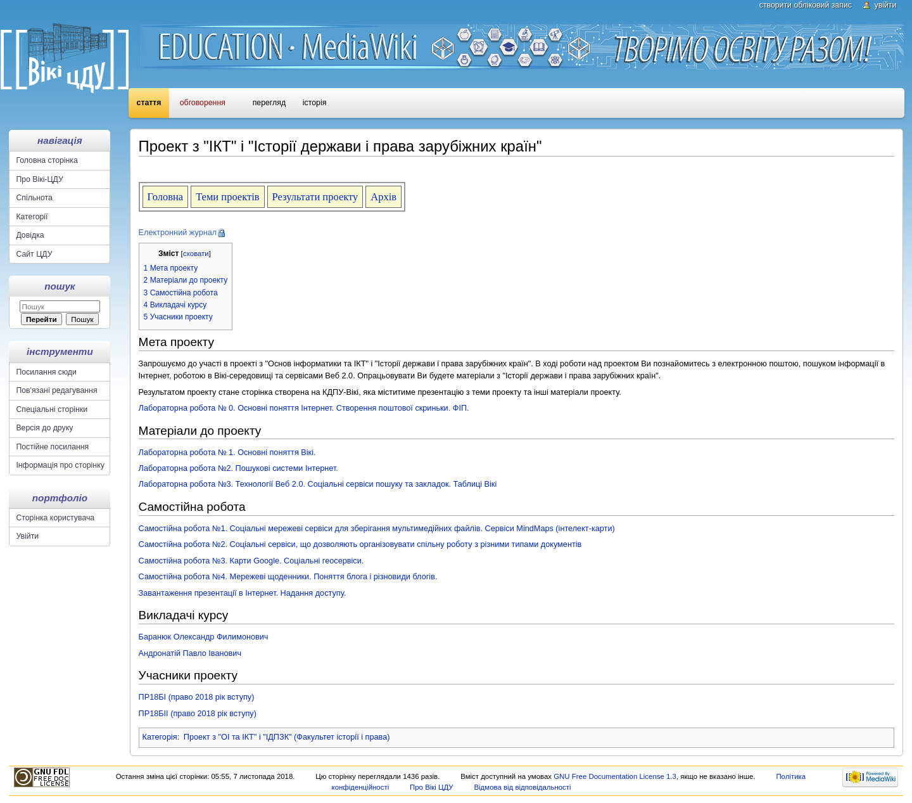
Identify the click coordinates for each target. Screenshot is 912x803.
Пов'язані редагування (56, 390)
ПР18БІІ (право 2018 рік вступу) (197, 713)
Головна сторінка (46, 160)
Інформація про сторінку (60, 465)
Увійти (886, 5)
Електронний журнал (178, 232)
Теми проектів (227, 197)
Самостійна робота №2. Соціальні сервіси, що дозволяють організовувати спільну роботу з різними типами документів (360, 544)
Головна (166, 197)
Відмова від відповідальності (522, 787)
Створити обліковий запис (805, 5)
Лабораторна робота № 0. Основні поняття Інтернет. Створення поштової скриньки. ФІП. (304, 408)
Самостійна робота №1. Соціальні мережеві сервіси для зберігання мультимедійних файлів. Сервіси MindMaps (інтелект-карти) (377, 528)
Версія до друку (44, 427)
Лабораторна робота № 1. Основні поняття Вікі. (227, 452)
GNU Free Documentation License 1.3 (615, 776)
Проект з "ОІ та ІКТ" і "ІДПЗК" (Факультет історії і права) (287, 737)
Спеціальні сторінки (51, 409)
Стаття (149, 102)
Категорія (159, 737)
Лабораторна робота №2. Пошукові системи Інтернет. (238, 468)
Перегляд (269, 102)
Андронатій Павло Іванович (190, 653)
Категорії (32, 216)
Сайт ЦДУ (34, 254)
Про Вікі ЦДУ (431, 787)
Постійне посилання (52, 446)
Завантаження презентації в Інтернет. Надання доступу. (242, 593)
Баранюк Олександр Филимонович (204, 637)
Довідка (30, 235)
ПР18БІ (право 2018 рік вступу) (197, 697)
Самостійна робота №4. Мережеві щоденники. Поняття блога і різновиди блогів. (288, 576)
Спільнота (34, 197)
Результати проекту (315, 197)
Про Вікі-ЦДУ (39, 179)
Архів (383, 197)
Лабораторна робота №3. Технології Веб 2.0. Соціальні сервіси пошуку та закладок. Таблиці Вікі (318, 484)
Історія (314, 102)
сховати (196, 253)
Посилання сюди (46, 372)
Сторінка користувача (55, 517)
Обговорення (202, 102)
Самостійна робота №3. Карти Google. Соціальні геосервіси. (251, 560)
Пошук (59, 286)
